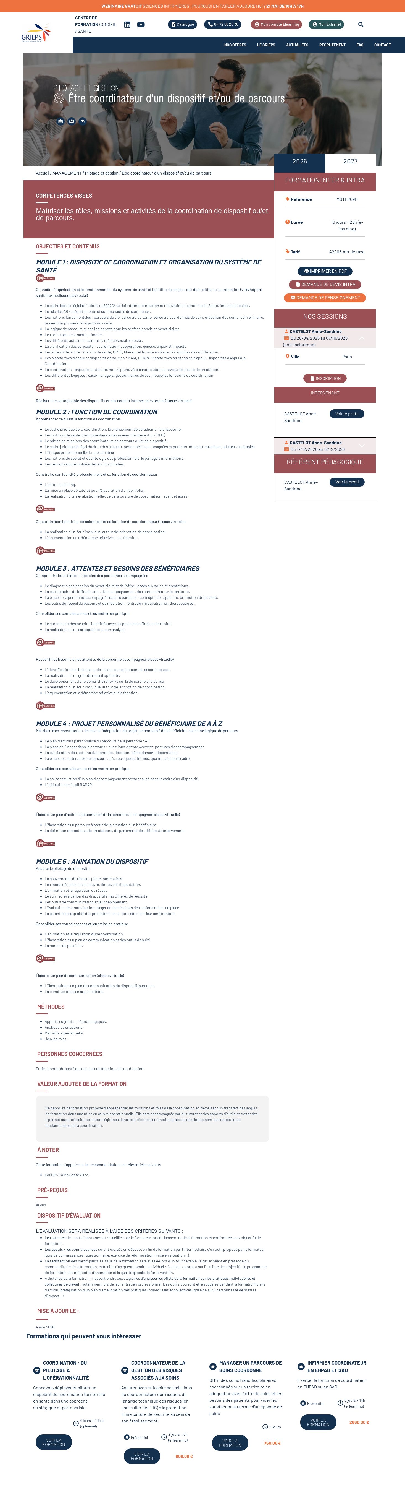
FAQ (360, 45)
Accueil (42, 173)
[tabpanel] (325, 319)
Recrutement (332, 45)
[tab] (299, 163)
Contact (382, 45)
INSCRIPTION (325, 378)
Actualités (297, 45)
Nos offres (235, 45)
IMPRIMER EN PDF (325, 271)
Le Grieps (266, 45)
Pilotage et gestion (102, 173)
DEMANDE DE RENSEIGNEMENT (325, 297)
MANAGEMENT (66, 173)
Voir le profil (347, 413)
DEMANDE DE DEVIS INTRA (325, 284)
